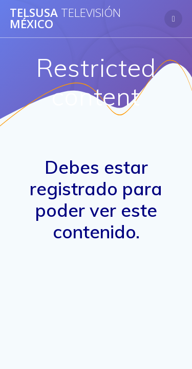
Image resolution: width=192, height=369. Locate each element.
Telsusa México (65, 18)
